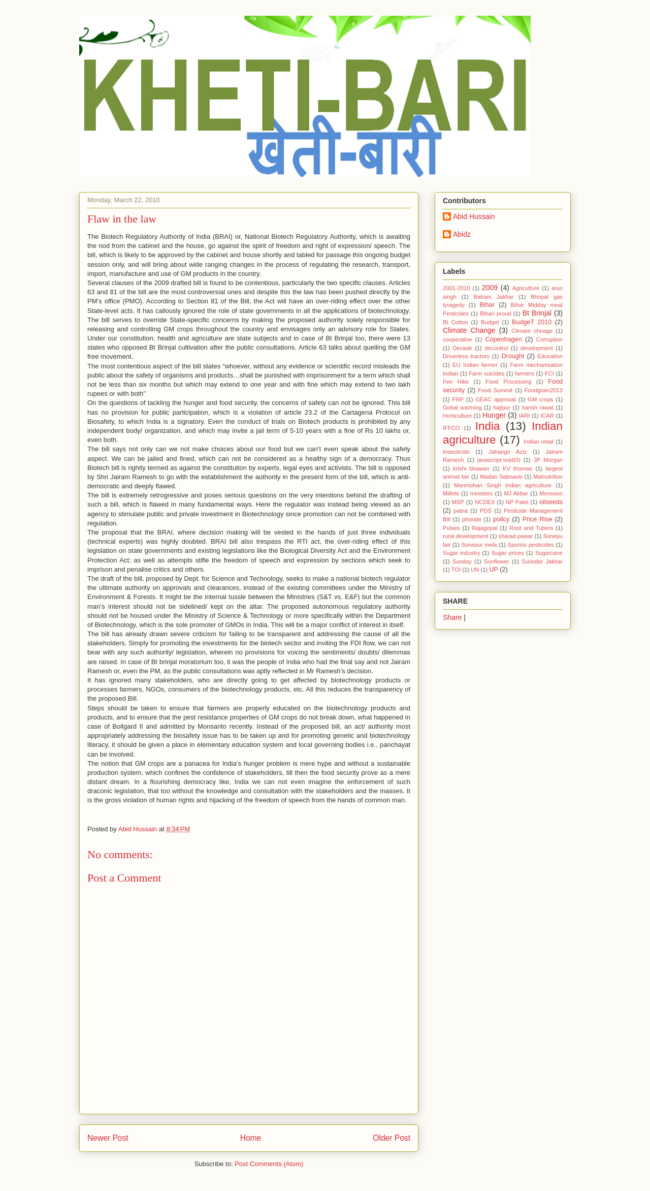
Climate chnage (531, 331)
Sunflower (496, 561)
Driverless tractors (466, 356)
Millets (451, 493)
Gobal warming (462, 407)
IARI (524, 416)
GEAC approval (495, 399)
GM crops (540, 399)
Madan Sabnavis (501, 477)
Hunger (494, 415)
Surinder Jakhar (542, 561)
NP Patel (517, 502)
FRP (458, 399)
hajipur (501, 407)
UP (493, 569)
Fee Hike (456, 382)
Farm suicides (486, 373)
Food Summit (495, 390)
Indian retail (539, 441)
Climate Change (469, 330)
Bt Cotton (455, 322)
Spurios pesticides (530, 545)
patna (460, 511)
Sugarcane (549, 553)
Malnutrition (548, 477)
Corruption (549, 339)
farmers (524, 373)
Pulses (451, 528)
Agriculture (525, 288)
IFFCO (451, 428)
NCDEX (485, 502)
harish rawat (538, 407)
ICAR (547, 416)
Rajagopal (484, 528)
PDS (486, 511)
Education (550, 356)
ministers (481, 493)
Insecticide (456, 452)
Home (251, 1138)
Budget (490, 322)
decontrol (496, 348)
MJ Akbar (516, 493)
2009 (490, 288)
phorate (471, 519)
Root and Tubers (531, 528)
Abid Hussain (474, 216)
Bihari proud (495, 313)
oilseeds (551, 502)
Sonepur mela (479, 545)
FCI (549, 373)
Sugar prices (508, 553)
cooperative (457, 339)
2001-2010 (456, 288)
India (487, 426)
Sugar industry (461, 553)
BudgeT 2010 (531, 322)
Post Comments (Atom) (269, 1164)
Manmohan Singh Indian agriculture (502, 485)
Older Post (391, 1138)
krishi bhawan (471, 468)
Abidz (462, 234)
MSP (458, 502)
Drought (512, 356)
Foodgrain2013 (544, 390)
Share (452, 617)
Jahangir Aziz (508, 452)
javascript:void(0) (499, 460)
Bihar (486, 304)
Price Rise (537, 519)
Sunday (462, 561)
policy (501, 519)
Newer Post (107, 1138)
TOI (456, 570)
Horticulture (457, 416)
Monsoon (551, 493)
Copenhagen (503, 339)
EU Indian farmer (475, 365)
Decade (462, 348)
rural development (466, 536)
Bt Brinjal (537, 313)
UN (475, 570)
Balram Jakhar (493, 297)
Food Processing (508, 382)
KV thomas (517, 468)
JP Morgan (548, 460)
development (537, 348)
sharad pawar (516, 536)
